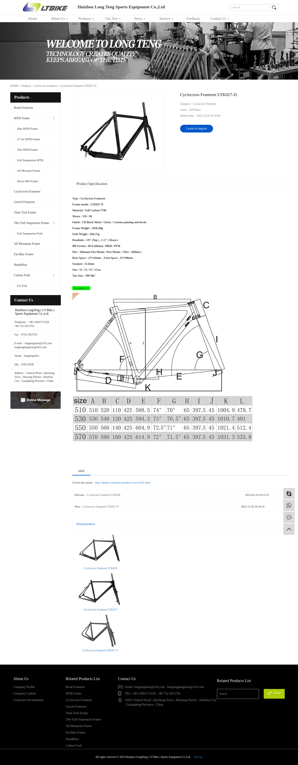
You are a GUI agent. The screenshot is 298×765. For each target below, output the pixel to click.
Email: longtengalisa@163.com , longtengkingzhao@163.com (164, 687)
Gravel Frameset (24, 202)
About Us (59, 19)
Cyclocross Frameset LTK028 (103, 494)
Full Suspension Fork (29, 233)
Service (166, 19)
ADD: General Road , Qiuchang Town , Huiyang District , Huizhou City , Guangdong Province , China (171, 702)
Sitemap (198, 756)
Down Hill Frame (27, 181)
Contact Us (219, 19)
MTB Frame (22, 118)
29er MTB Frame (27, 149)
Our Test (112, 19)
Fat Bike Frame (24, 254)
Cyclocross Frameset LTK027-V (101, 506)
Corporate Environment (28, 700)
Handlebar (20, 264)
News (139, 19)
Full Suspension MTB (30, 160)
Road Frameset (23, 107)
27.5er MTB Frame (28, 139)
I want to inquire (196, 128)
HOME (14, 85)
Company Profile (24, 687)
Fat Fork (22, 285)
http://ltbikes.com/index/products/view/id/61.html (122, 482)
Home (32, 19)
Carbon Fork (22, 275)
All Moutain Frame (28, 170)
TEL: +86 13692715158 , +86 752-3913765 (153, 693)
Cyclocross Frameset (27, 191)
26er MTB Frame (27, 128)
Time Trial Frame (25, 212)
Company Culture (24, 693)
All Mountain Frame (27, 243)
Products (86, 19)
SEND (273, 693)
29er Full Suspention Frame (31, 223)
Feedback (193, 19)
